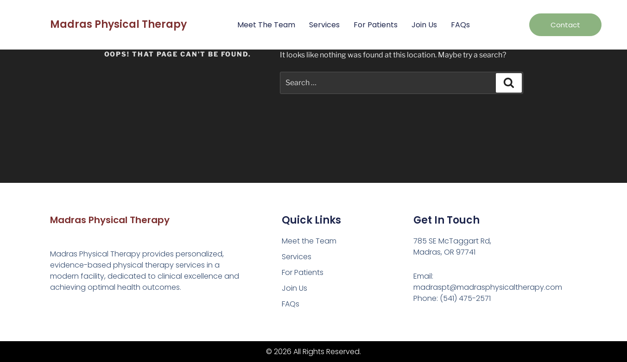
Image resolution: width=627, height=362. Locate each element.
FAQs (460, 24)
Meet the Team (266, 24)
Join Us (424, 24)
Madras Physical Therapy (118, 24)
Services (324, 24)
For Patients (376, 24)
